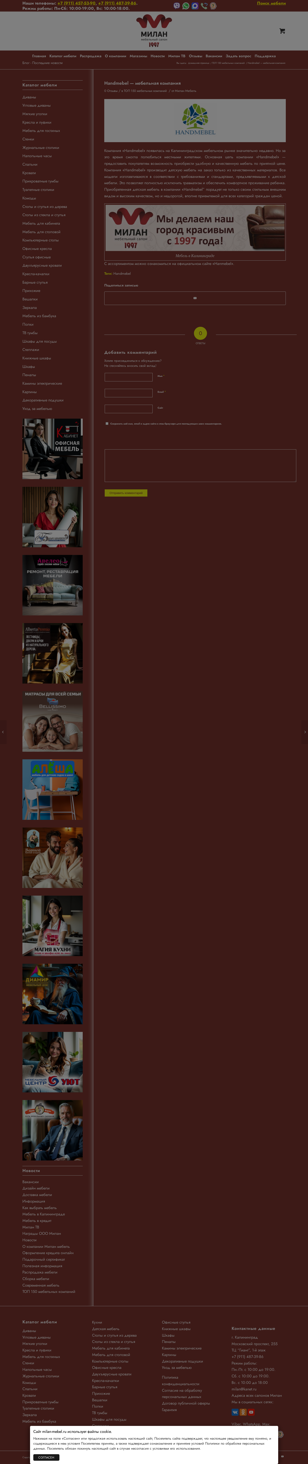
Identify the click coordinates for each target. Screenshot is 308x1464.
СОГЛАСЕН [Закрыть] (46, 1457)
